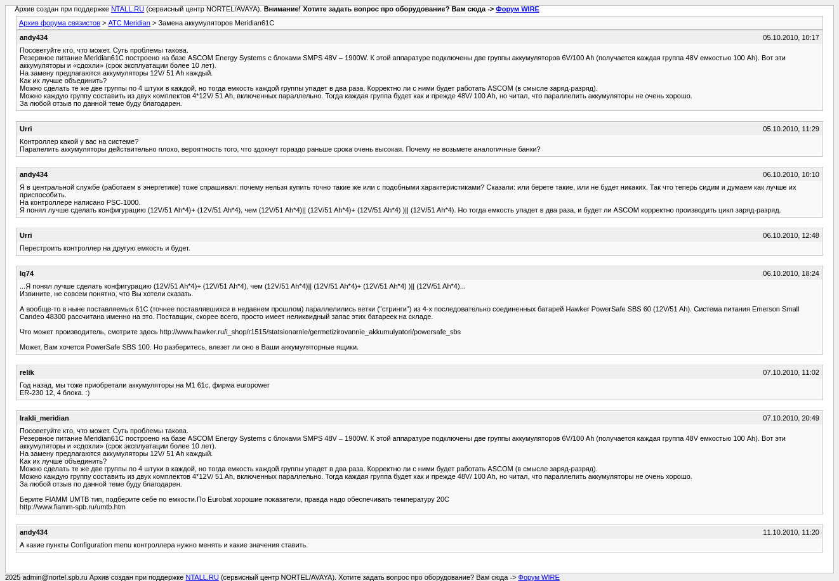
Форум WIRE (517, 9)
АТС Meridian (129, 23)
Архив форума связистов (59, 23)
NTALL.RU (127, 9)
